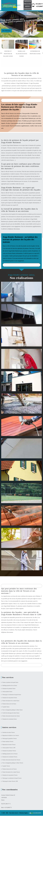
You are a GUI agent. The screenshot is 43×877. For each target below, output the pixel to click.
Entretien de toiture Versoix (8, 732)
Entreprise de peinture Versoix (9, 750)
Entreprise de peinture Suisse (8, 688)
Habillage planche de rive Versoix (9, 753)
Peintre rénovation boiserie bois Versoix (11, 759)
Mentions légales (23, 813)
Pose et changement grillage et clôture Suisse (12, 709)
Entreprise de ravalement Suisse (9, 719)
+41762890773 (8, 807)
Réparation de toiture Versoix (8, 744)
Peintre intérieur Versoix (7, 741)
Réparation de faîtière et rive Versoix (10, 735)
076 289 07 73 (6, 803)
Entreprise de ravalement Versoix (9, 756)
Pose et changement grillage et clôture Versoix (12, 762)
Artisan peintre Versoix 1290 (8, 747)
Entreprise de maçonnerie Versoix (9, 775)
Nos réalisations (6, 30)
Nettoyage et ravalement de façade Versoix (12, 778)
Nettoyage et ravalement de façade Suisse (11, 694)
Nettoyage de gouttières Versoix (9, 738)
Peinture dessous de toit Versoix (9, 769)
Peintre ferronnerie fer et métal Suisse (10, 700)
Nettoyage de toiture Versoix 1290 (10, 781)
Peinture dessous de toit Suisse (9, 703)
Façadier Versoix (6, 766)
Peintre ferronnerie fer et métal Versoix (11, 772)
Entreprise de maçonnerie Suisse (9, 697)
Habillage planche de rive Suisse (9, 685)
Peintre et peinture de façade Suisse (10, 682)
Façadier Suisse (5, 706)
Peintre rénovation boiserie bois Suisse (11, 716)
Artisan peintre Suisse (7, 691)
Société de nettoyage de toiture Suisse (10, 713)
